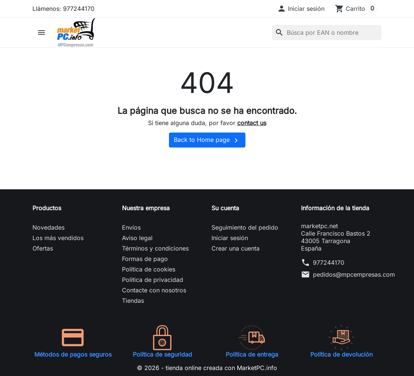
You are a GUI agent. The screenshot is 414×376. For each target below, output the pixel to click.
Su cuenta (225, 208)
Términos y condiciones (155, 248)
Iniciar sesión (229, 238)
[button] (301, 8)
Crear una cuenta (235, 248)
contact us (251, 123)
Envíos (131, 227)
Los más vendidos (58, 238)
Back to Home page (207, 140)
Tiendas (133, 300)
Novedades (48, 227)
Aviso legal (137, 238)
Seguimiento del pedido (244, 227)
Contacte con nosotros (154, 290)
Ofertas (42, 248)
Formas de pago (145, 258)
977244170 (328, 262)
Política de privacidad (152, 279)
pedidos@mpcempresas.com (354, 274)
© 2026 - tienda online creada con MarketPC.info (207, 368)
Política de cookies (148, 269)
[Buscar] (327, 32)
